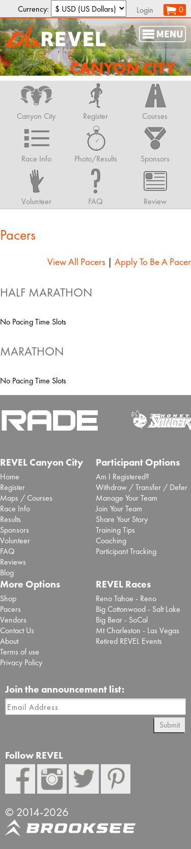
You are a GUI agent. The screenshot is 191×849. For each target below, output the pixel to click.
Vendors (13, 619)
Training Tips (115, 530)
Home (9, 476)
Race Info (15, 508)
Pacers (10, 609)
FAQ (7, 551)
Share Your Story (122, 519)
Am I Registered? (122, 476)
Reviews (13, 562)
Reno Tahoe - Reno (126, 598)
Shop (8, 598)
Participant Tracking (126, 551)
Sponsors (14, 530)
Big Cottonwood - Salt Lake (138, 609)
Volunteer (15, 540)
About (9, 641)
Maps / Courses (26, 498)
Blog (7, 572)
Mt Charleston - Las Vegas (137, 630)
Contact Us (17, 630)
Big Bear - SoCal (122, 619)
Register (12, 487)
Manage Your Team (126, 498)
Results (10, 519)
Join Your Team (119, 508)
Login (145, 10)
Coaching (111, 540)
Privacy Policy (21, 662)
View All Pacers (76, 261)
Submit (169, 725)
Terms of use (19, 651)
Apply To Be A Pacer (153, 261)
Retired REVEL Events (129, 641)
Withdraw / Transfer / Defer (141, 487)
